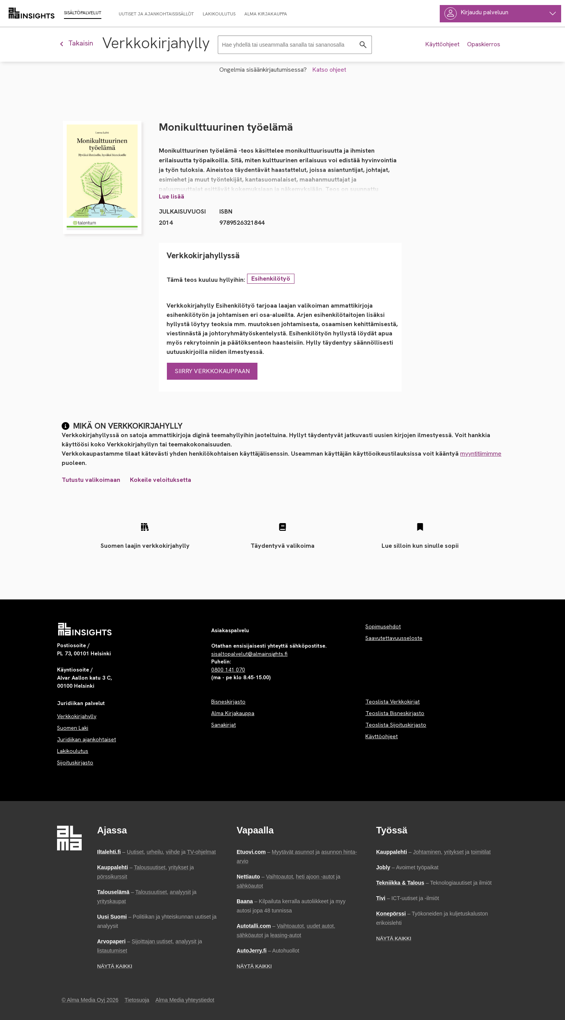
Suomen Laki (72, 727)
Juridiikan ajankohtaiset (86, 739)
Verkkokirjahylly (76, 716)
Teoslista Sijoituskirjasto (395, 724)
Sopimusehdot (383, 626)
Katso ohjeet (329, 70)
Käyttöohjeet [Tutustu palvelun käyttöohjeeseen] (442, 44)
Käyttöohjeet (381, 736)
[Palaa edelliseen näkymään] (79, 43)
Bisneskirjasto (228, 701)
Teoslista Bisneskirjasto (394, 713)
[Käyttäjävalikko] (500, 13)
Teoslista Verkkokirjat (392, 701)
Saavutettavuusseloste (393, 638)
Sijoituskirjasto (75, 762)
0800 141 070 (228, 669)
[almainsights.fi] (31, 13)
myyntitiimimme (480, 453)
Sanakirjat (223, 724)
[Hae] (363, 45)
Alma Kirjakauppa (232, 713)
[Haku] (295, 44)
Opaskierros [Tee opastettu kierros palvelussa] (483, 44)
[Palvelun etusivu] (85, 629)
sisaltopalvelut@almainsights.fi (249, 653)
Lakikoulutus (72, 750)
